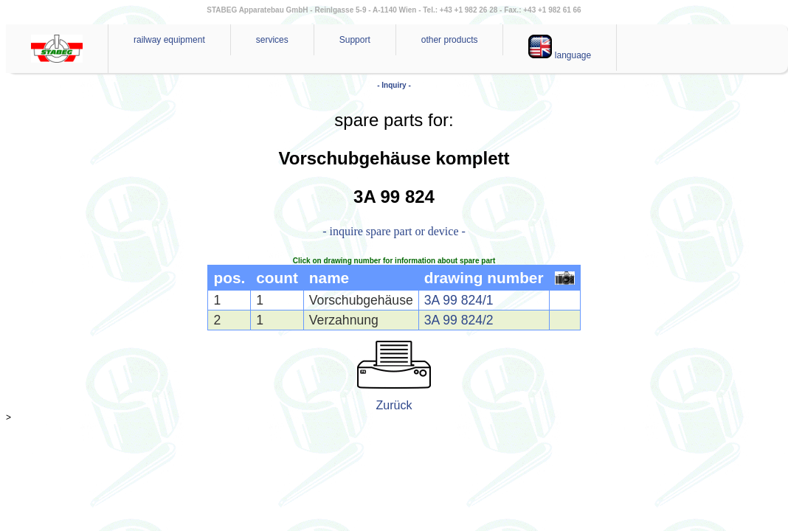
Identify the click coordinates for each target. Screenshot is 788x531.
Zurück (394, 405)
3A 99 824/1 (459, 300)
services (272, 40)
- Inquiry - (394, 85)
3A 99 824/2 (459, 320)
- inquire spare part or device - (394, 231)
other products (449, 40)
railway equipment (169, 40)
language (559, 47)
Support (354, 40)
